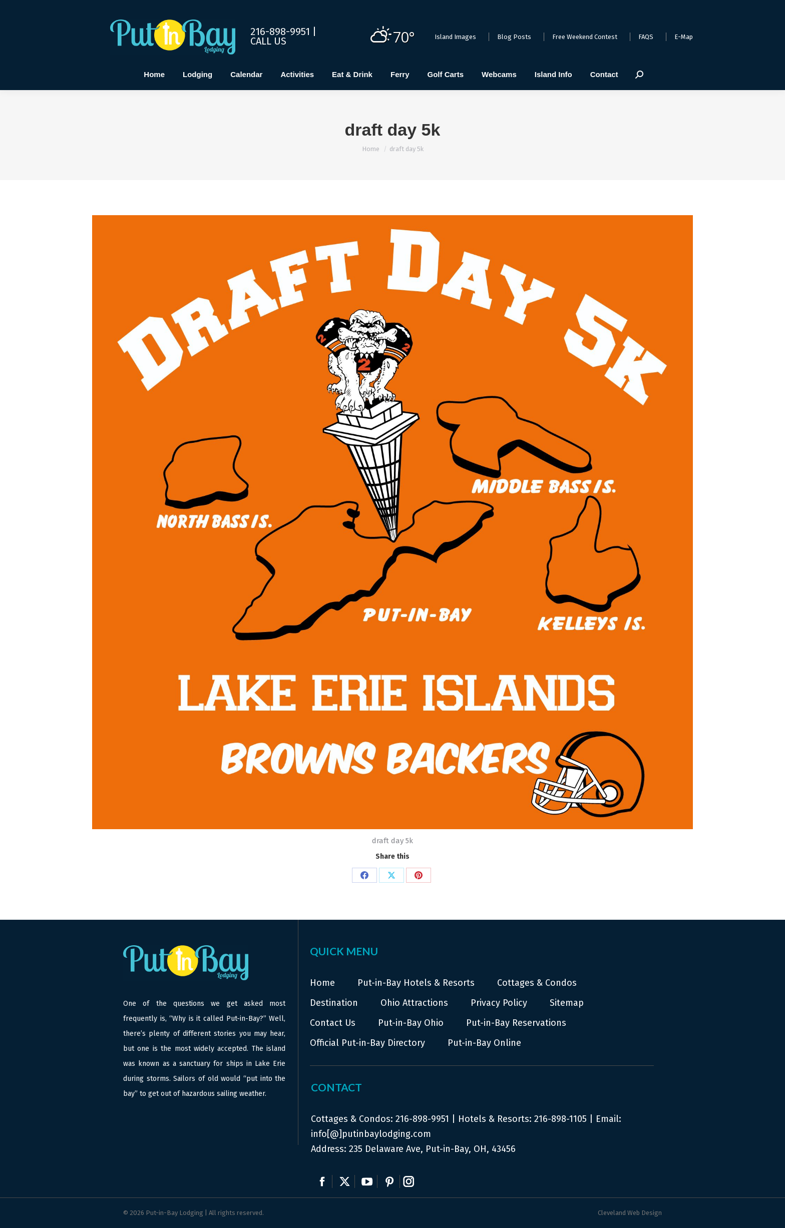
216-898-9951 (422, 1118)
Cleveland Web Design (630, 1212)
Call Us (268, 41)
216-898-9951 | (283, 32)
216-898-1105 (560, 1118)
